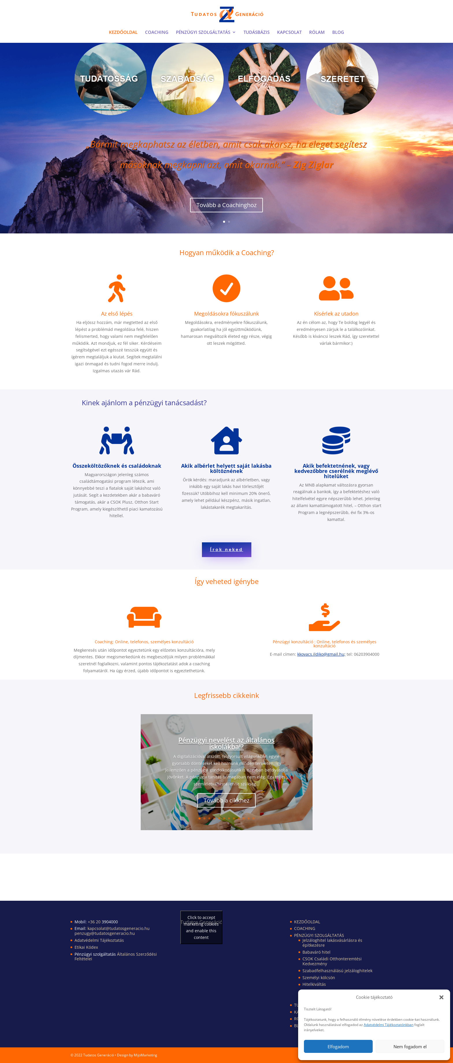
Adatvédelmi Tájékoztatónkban (388, 1024)
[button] (441, 997)
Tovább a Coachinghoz (226, 209)
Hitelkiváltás (314, 984)
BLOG (338, 32)
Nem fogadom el (410, 1046)
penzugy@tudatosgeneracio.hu (105, 933)
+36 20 (95, 921)
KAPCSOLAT (289, 32)
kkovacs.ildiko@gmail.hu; (321, 654)
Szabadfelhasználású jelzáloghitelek (337, 970)
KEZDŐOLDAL (123, 32)
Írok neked (226, 550)
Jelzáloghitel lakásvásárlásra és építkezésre (332, 942)
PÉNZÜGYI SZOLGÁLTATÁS (203, 32)
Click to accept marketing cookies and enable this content (201, 927)
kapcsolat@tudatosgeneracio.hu (119, 928)
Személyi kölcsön (318, 977)
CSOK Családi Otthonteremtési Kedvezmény (332, 961)
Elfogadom (338, 1046)
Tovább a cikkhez (226, 807)
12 (254, 818)
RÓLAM (317, 32)
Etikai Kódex (86, 947)
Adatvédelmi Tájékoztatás (99, 940)
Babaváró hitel (316, 952)
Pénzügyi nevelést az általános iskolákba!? (226, 750)
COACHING (156, 32)
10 (244, 818)
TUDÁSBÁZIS (257, 32)
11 (249, 818)
